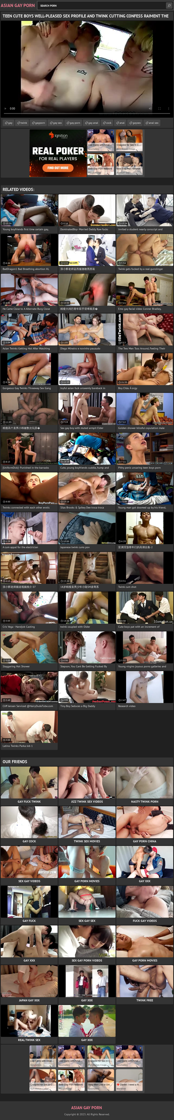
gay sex (57, 123)
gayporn (40, 123)
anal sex (153, 123)
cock (108, 123)
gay (10, 123)
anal (122, 123)
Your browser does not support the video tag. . (87, 69)
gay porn (75, 123)
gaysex (137, 123)
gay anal (93, 123)
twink (24, 123)
